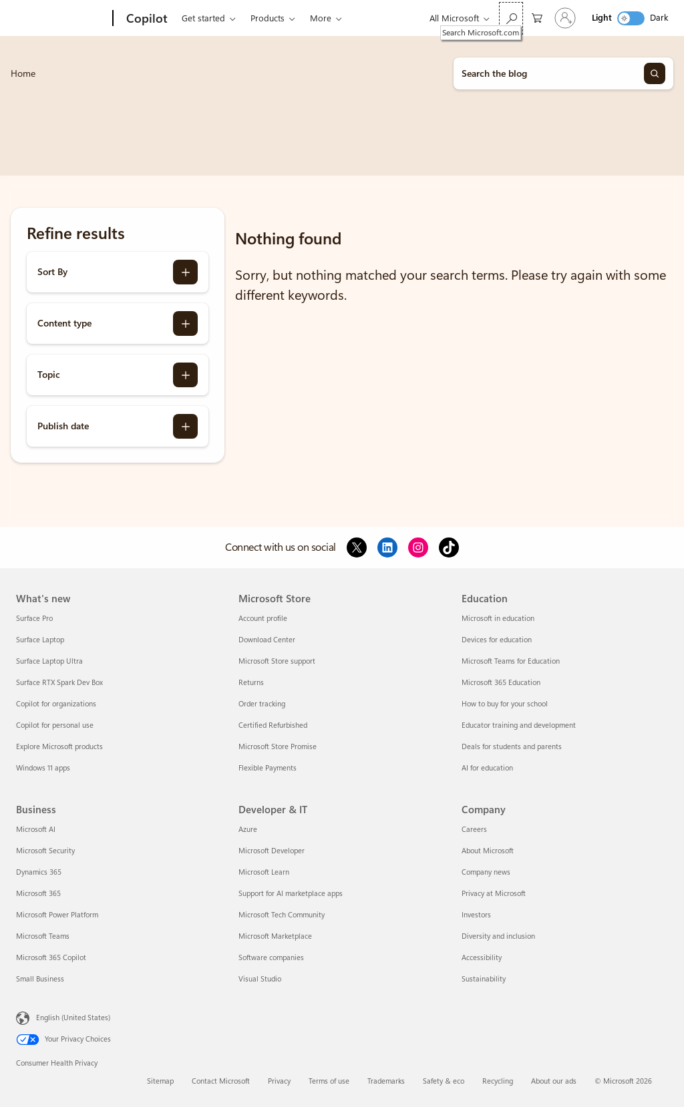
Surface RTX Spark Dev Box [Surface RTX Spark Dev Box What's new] (59, 682)
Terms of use (329, 1081)
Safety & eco (443, 1081)
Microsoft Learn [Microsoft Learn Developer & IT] (263, 872)
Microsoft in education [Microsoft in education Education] (498, 618)
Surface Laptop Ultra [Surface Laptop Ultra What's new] (49, 661)
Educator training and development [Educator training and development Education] (519, 725)
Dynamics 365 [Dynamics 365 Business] (38, 872)
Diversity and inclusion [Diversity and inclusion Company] (498, 936)
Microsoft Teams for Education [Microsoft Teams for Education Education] (511, 661)
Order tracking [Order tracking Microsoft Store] (261, 704)
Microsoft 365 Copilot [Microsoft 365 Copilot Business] (51, 957)
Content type (64, 323)
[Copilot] (146, 19)
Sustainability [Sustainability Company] (484, 979)
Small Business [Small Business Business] (40, 979)
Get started (203, 18)
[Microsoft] (62, 19)
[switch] (631, 18)
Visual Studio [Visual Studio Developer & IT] (259, 979)
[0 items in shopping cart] (537, 17)
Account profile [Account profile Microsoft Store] (262, 618)
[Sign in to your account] (565, 18)
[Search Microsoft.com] (511, 18)
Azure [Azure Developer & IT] (247, 829)
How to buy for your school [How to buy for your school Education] (505, 704)
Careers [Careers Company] (474, 829)
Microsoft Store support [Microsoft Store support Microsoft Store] (276, 661)
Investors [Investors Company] (476, 915)
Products (267, 18)
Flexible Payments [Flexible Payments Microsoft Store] (267, 768)
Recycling (497, 1081)
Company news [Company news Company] (486, 872)
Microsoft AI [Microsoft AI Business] (35, 829)
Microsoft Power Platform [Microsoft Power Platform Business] (57, 915)
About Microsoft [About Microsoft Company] (488, 851)
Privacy (279, 1081)
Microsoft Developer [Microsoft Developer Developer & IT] (271, 851)
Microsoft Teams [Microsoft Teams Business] (42, 936)
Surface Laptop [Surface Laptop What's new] (40, 640)
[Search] (654, 73)
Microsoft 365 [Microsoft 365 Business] (38, 893)
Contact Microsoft (221, 1081)
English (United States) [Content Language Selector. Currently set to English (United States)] (73, 1018)
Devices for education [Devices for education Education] (497, 640)
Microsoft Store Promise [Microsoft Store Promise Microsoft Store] (277, 746)
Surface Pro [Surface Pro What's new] (34, 618)
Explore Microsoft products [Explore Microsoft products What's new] (59, 746)
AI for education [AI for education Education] (487, 768)
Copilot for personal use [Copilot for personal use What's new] (55, 725)
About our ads (553, 1081)
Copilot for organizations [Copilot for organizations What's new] (56, 704)
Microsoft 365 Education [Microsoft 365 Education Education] (501, 682)
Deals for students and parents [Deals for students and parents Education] (512, 746)
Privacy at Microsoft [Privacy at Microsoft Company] (494, 893)
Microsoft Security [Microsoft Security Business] (45, 851)
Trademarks (386, 1081)
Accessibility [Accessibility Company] (482, 957)
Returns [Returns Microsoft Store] (251, 682)
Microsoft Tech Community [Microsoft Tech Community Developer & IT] (281, 915)
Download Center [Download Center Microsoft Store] (266, 640)
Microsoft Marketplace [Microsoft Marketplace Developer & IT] (275, 936)
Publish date (63, 426)
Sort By (52, 271)
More (320, 18)
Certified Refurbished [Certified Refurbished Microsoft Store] (272, 725)
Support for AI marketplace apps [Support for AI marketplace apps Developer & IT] (290, 893)
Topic (48, 374)
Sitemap (160, 1081)
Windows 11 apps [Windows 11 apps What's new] (43, 768)
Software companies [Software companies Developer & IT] (271, 957)
